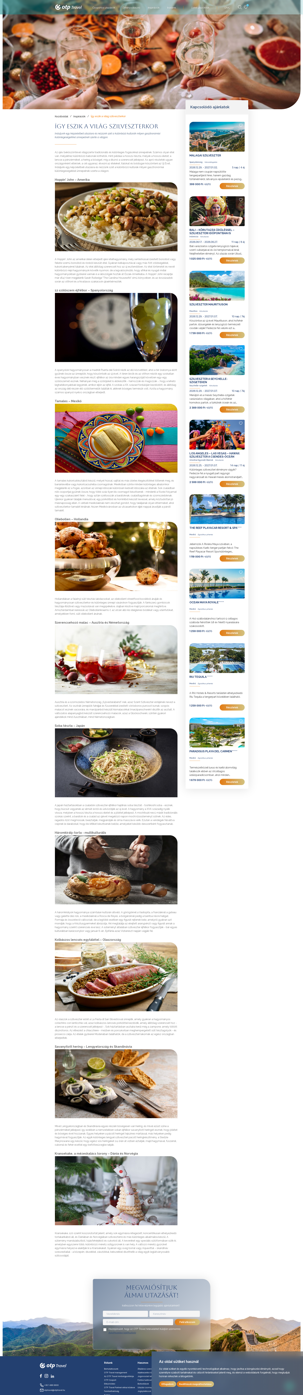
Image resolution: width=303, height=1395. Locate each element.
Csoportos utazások (103, 7)
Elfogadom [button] (168, 1384)
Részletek (232, 186)
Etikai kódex (109, 1384)
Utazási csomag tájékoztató (150, 1387)
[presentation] (151, 1343)
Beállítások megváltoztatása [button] (195, 1384)
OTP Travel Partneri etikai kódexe (119, 1387)
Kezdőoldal (61, 116)
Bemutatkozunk (111, 1369)
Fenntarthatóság (111, 1391)
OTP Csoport (110, 1380)
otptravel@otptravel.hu (52, 1390)
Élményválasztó (131, 7)
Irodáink (171, 7)
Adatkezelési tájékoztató (122, 1332)
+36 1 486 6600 (49, 1385)
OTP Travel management (115, 1372)
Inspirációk (154, 7)
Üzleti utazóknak (200, 7)
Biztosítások (143, 1384)
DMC (227, 7)
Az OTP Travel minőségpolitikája (119, 1376)
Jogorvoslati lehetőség (148, 1376)
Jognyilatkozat (144, 1391)
